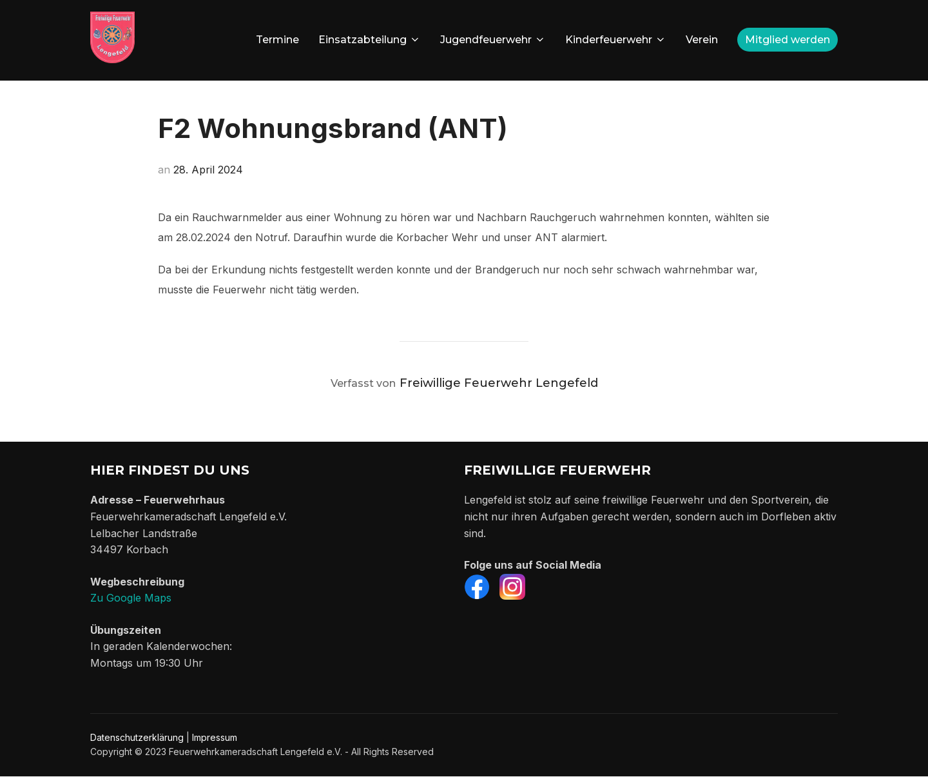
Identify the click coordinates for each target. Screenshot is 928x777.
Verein (702, 40)
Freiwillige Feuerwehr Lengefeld (499, 383)
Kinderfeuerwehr (615, 40)
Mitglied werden (787, 40)
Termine (277, 40)
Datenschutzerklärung (137, 737)
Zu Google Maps (130, 597)
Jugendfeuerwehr (493, 40)
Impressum (214, 737)
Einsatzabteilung (369, 40)
